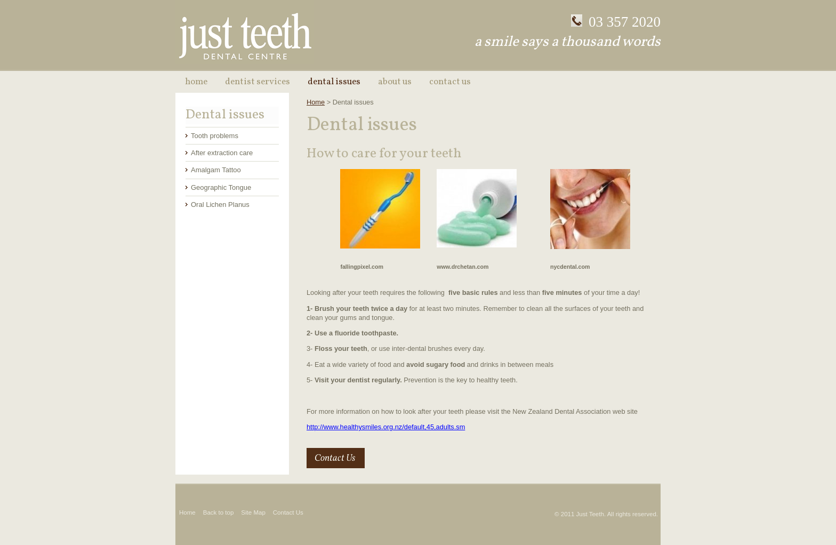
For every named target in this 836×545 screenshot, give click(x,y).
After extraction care (222, 153)
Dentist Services (257, 82)
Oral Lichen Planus (220, 205)
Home (196, 82)
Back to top (218, 512)
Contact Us (450, 82)
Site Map (253, 512)
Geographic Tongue (221, 187)
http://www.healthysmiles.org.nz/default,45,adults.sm (386, 427)
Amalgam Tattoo (216, 170)
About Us (395, 82)
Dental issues (334, 82)
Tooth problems (214, 136)
